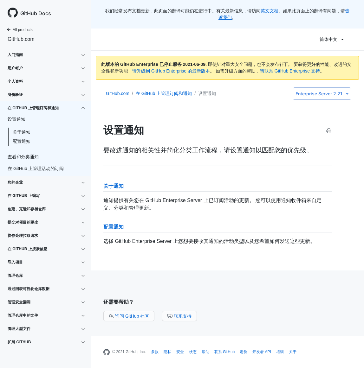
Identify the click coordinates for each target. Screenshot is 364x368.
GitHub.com (21, 39)
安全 (180, 352)
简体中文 (332, 39)
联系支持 (179, 316)
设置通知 (207, 93)
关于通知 (21, 132)
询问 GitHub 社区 (129, 316)
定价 (243, 352)
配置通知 (21, 141)
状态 (193, 352)
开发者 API (261, 352)
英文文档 (269, 10)
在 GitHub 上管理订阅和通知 (164, 93)
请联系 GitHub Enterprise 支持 (290, 70)
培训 (280, 352)
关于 (292, 352)
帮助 (205, 352)
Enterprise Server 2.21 (322, 93)
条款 (155, 352)
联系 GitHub (224, 352)
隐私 (167, 352)
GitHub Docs (35, 13)
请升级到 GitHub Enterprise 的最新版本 (171, 70)
